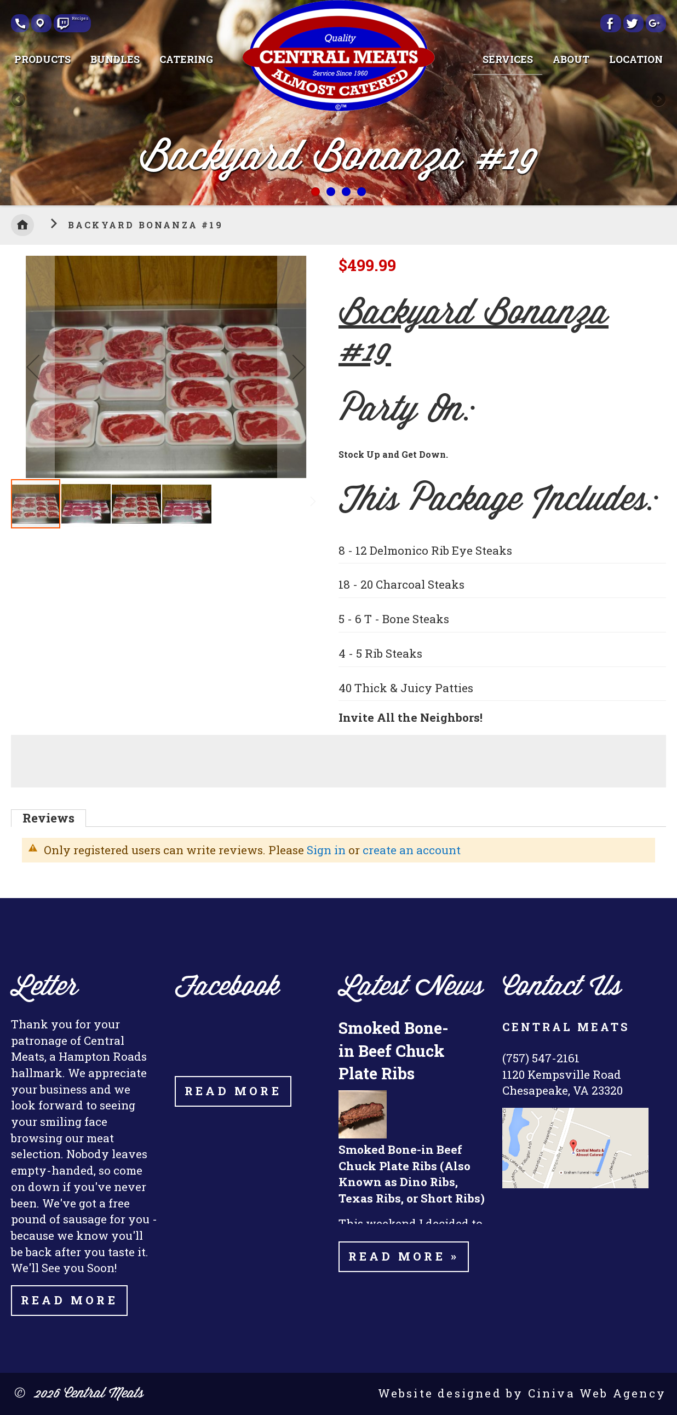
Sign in (326, 850)
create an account (412, 850)
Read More (69, 1300)
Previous (19, 100)
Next (658, 100)
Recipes (76, 19)
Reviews (48, 818)
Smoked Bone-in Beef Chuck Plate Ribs (393, 1050)
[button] (33, 367)
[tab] (48, 818)
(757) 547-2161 (541, 1058)
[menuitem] (42, 59)
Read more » (403, 1256)
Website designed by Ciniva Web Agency (522, 1393)
